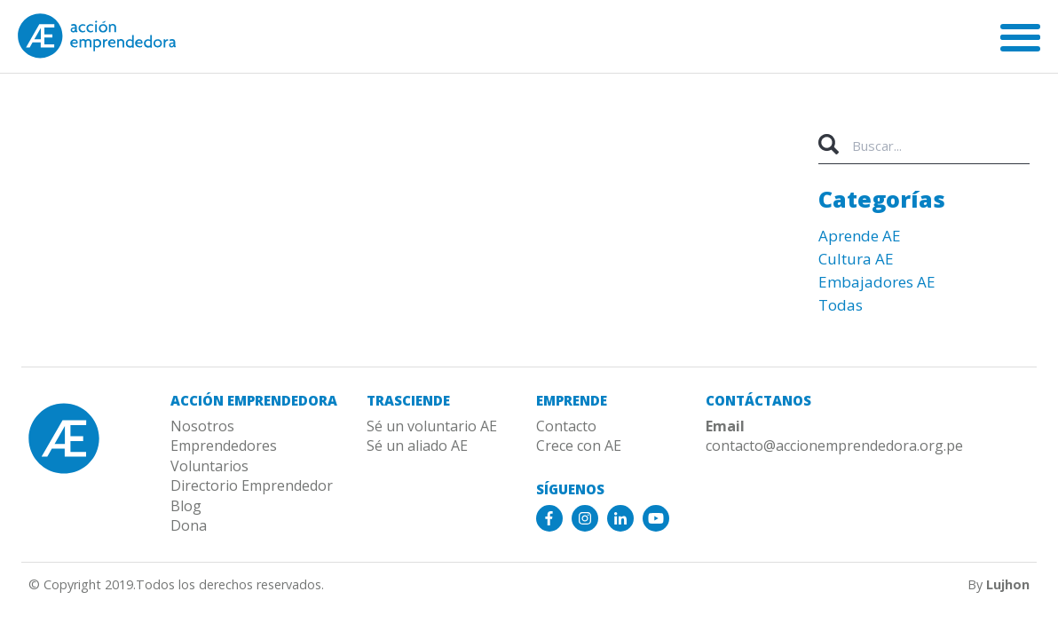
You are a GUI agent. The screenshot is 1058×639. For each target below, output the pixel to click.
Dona (188, 525)
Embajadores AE (877, 282)
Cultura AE (856, 258)
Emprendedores (223, 445)
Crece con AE (578, 445)
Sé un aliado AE (417, 445)
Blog (185, 506)
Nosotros (202, 426)
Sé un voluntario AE (432, 426)
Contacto (566, 426)
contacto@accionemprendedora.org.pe (834, 445)
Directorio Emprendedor (251, 485)
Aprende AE (859, 235)
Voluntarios (209, 466)
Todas (840, 305)
